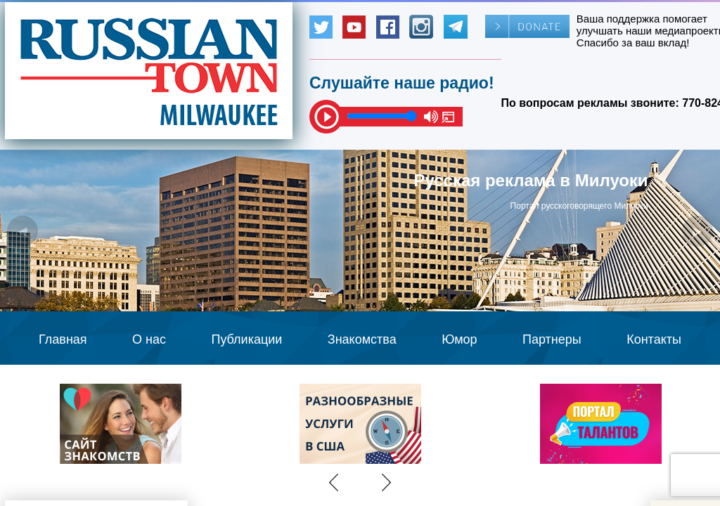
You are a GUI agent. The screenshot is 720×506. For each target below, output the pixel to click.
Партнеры (551, 339)
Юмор (459, 339)
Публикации (246, 339)
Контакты (653, 339)
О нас (149, 339)
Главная (63, 339)
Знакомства (362, 339)
